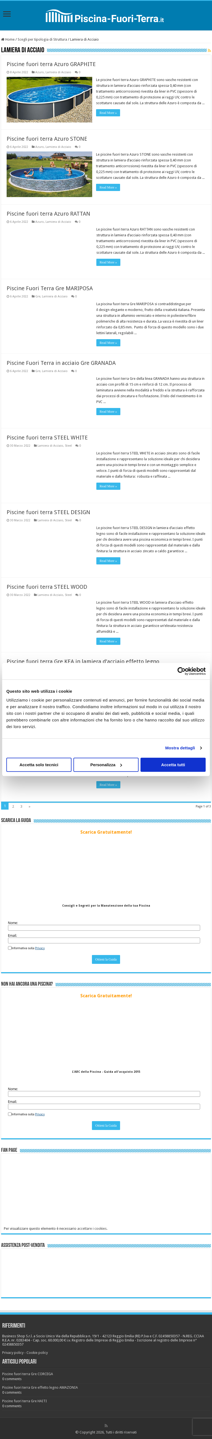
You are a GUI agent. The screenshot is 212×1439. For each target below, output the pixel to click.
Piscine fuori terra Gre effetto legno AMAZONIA (40, 1387)
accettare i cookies (92, 1228)
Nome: (13, 922)
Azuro (39, 72)
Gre (37, 296)
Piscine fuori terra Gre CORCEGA (27, 1374)
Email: (12, 935)
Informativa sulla (28, 948)
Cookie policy (37, 1352)
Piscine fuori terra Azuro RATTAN (48, 213)
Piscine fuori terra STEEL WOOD (47, 586)
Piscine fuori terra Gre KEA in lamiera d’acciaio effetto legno (83, 661)
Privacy (40, 948)
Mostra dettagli (180, 747)
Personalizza (106, 764)
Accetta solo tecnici (38, 764)
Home (8, 39)
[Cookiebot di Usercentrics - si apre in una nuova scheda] (181, 671)
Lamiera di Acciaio (58, 72)
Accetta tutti (173, 764)
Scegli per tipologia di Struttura (42, 39)
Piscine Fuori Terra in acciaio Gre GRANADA (61, 362)
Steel (68, 445)
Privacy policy (12, 1352)
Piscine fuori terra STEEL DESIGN (48, 512)
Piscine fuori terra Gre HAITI (24, 1401)
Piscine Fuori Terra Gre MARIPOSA (50, 288)
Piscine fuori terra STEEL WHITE (47, 437)
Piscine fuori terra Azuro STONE (47, 138)
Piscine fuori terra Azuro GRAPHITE (51, 64)
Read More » (108, 113)
